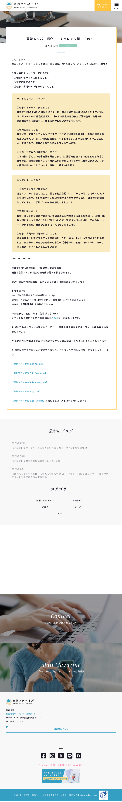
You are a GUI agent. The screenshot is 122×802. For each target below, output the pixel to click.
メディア (76, 506)
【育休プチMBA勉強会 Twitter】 (30, 400)
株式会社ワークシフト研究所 (20, 714)
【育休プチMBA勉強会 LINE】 (28, 391)
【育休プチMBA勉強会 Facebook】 (31, 372)
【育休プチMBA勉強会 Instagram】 (31, 382)
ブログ (68, 45)
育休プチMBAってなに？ (101, 5)
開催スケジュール (45, 500)
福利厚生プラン (61, 730)
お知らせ (76, 500)
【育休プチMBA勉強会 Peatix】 (29, 363)
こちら (55, 317)
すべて (61, 513)
